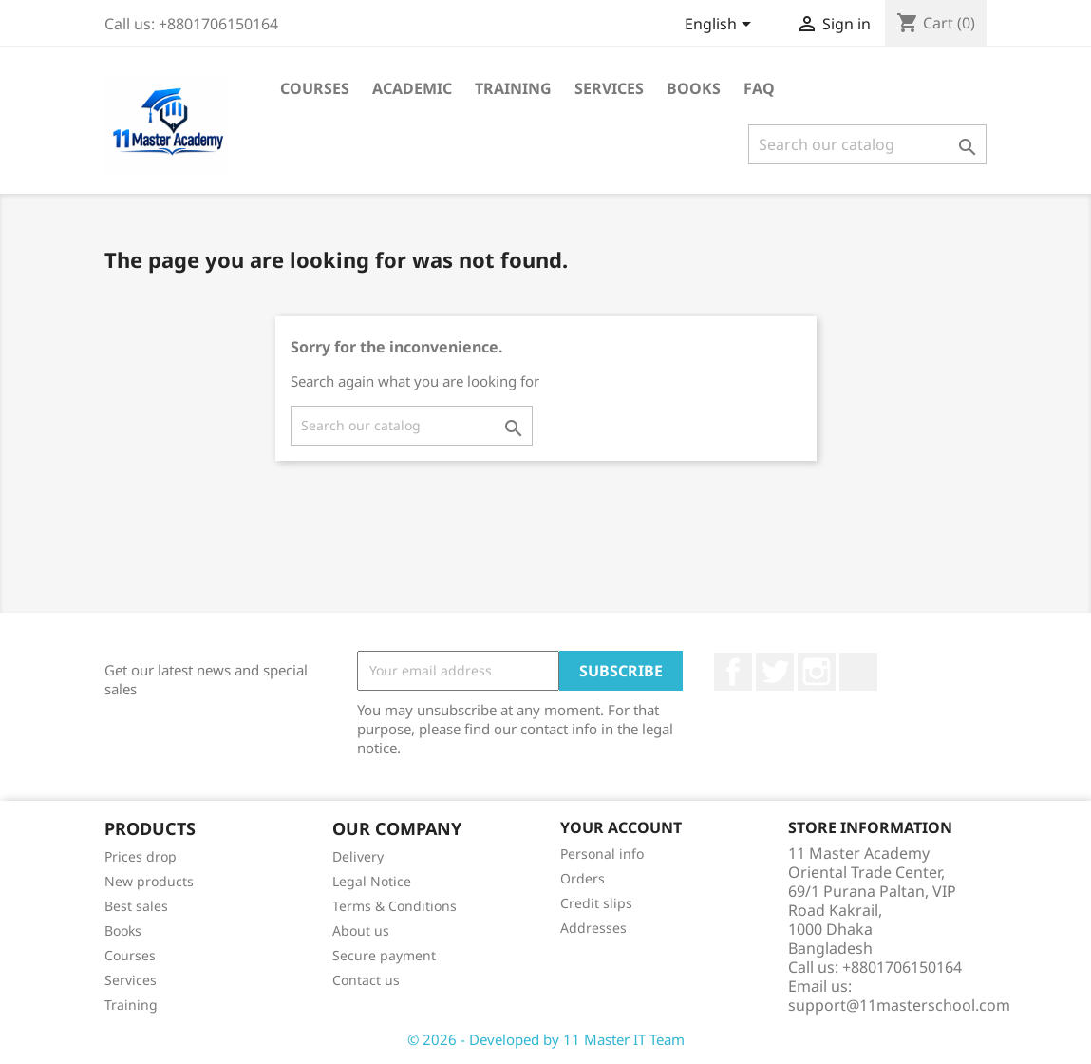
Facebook (733, 672)
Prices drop (140, 856)
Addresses (593, 928)
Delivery (358, 856)
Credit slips (596, 903)
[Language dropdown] (721, 25)
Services (609, 88)
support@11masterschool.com (899, 1005)
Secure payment (384, 955)
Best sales (136, 906)
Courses (314, 88)
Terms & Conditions (394, 906)
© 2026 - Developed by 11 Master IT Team (546, 1039)
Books (694, 88)
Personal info (602, 854)
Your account (621, 827)
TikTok (858, 672)
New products (149, 881)
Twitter (775, 672)
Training (513, 88)
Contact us (366, 980)
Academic (412, 88)
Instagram (817, 672)
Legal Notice (371, 881)
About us (360, 931)
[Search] (867, 144)
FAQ (759, 88)
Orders (582, 878)
